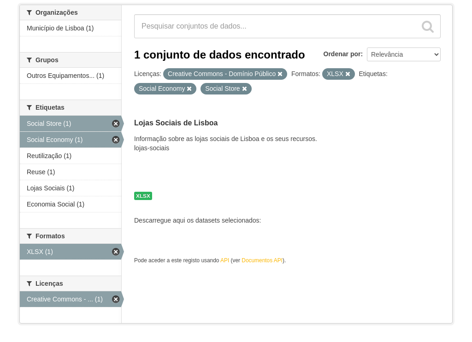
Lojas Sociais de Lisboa (176, 123)
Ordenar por (342, 54)
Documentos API (262, 260)
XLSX (143, 196)
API (224, 260)
